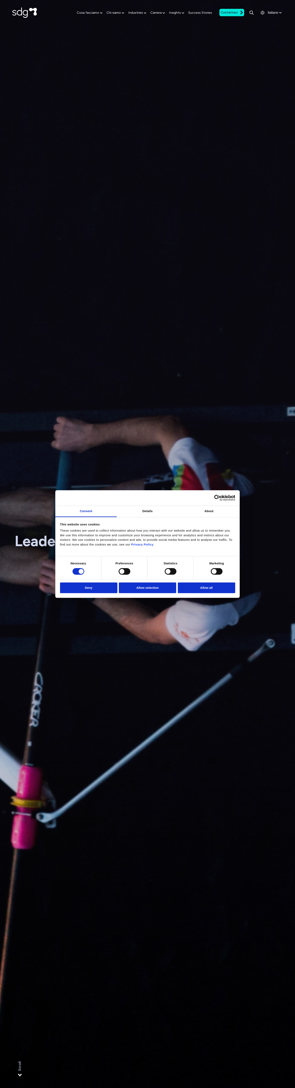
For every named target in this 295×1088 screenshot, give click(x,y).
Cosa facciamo (89, 12)
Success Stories (200, 13)
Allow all (206, 588)
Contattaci (232, 12)
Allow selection (147, 588)
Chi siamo (115, 12)
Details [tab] (147, 511)
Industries (137, 12)
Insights (176, 12)
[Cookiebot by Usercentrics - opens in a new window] (217, 498)
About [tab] (208, 511)
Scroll (19, 1068)
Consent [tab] (86, 511)
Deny (88, 588)
